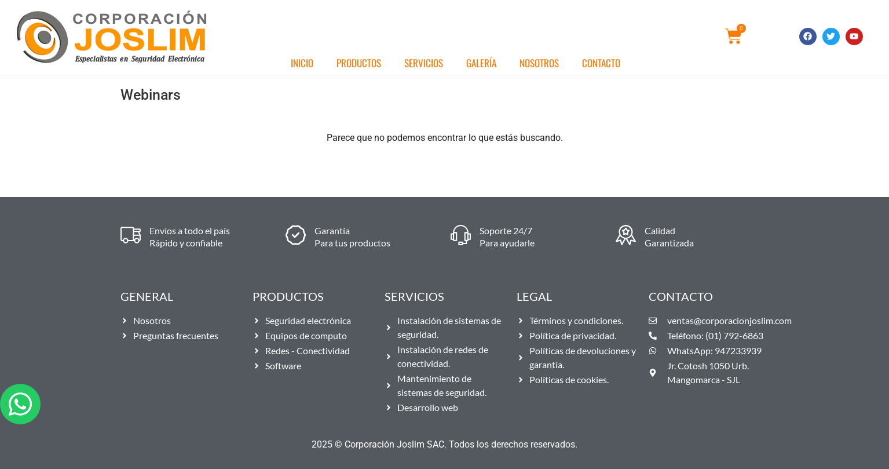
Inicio (302, 63)
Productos (358, 63)
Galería (481, 63)
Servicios (423, 63)
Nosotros (539, 63)
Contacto (601, 63)
